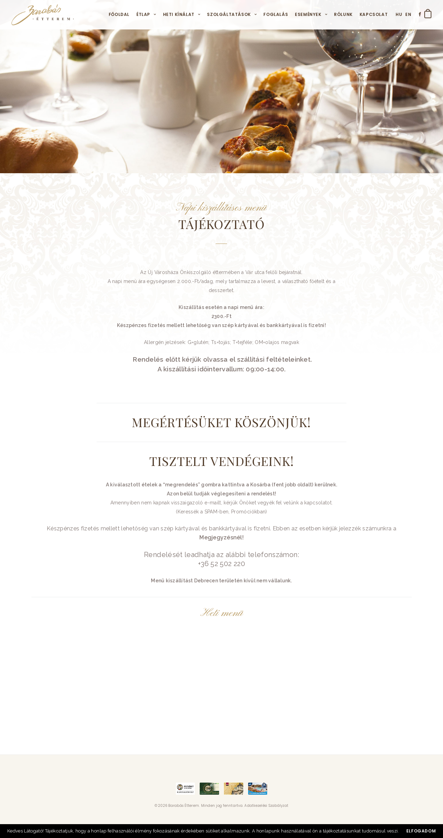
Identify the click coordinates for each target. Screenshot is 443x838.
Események (308, 14)
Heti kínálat (179, 14)
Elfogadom (421, 831)
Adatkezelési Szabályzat (266, 805)
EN (408, 14)
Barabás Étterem (183, 805)
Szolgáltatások (229, 14)
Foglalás (275, 14)
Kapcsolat (374, 14)
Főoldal (119, 14)
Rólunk (343, 14)
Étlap (143, 14)
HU (399, 14)
